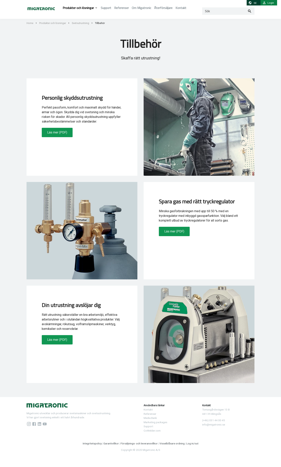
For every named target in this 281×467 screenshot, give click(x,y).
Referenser (121, 7)
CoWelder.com (152, 430)
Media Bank (150, 417)
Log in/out (192, 443)
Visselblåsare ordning (172, 443)
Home (30, 23)
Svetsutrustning (80, 23)
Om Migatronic (141, 7)
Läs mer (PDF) (57, 132)
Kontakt (180, 7)
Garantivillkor (111, 443)
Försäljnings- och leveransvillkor (139, 443)
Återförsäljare (163, 7)
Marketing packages (155, 422)
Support (106, 7)
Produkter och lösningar (78, 7)
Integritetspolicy (92, 443)
